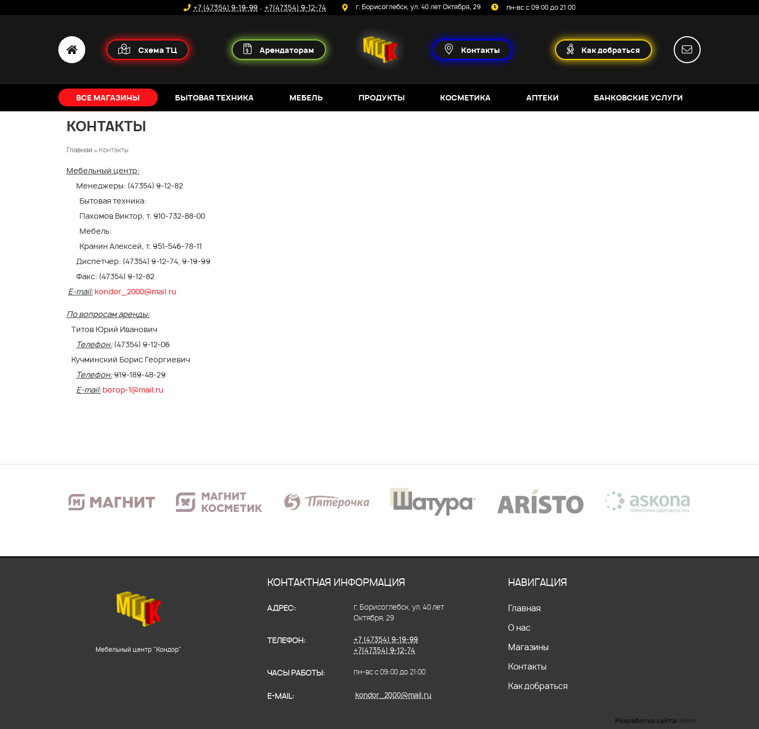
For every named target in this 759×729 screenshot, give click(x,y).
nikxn (688, 720)
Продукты (381, 97)
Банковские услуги (638, 97)
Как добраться (538, 686)
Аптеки (542, 97)
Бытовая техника (214, 97)
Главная (524, 608)
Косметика (465, 97)
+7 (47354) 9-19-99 (225, 7)
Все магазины (108, 97)
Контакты (527, 666)
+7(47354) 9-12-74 (295, 7)
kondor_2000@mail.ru (393, 695)
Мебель (306, 97)
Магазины (528, 647)
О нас (519, 627)
